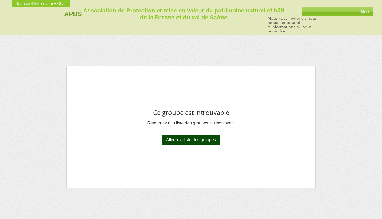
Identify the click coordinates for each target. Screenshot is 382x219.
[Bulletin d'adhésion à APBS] (41, 3)
